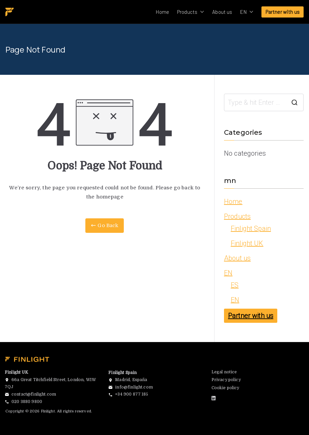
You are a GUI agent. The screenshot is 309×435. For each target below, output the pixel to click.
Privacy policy (226, 379)
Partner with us (282, 12)
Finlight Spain (251, 228)
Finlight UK (247, 243)
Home (162, 12)
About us (222, 12)
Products (190, 12)
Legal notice (224, 372)
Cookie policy (226, 387)
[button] (200, 12)
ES (234, 285)
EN (246, 12)
